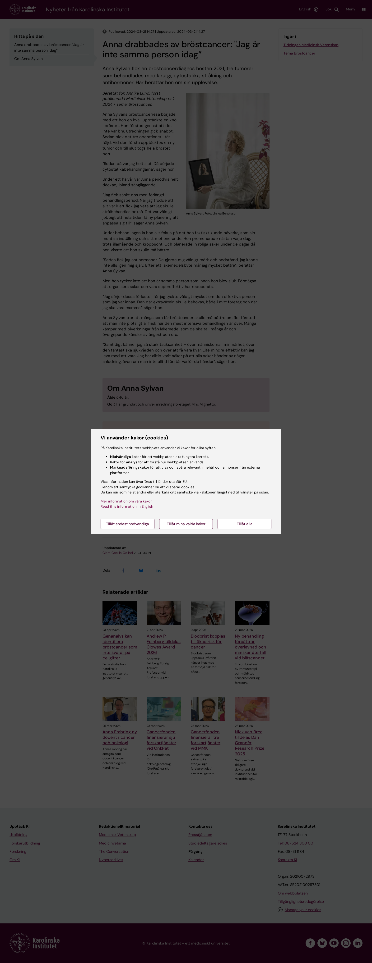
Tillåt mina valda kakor (186, 523)
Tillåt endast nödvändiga (127, 523)
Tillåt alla (244, 523)
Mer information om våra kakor (126, 501)
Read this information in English (127, 506)
